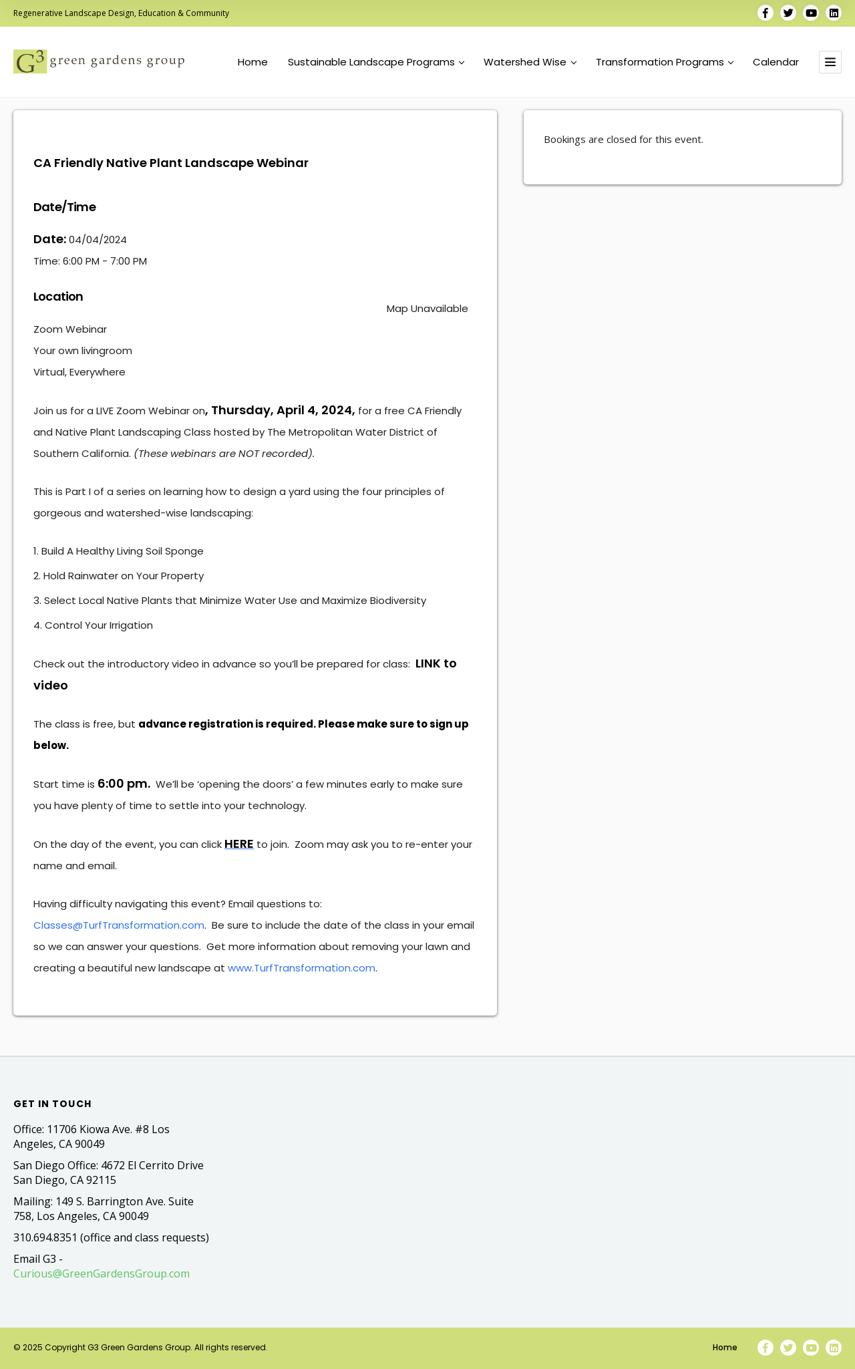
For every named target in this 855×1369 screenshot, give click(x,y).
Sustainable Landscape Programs (376, 62)
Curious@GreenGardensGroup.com (101, 1273)
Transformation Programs (664, 62)
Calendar (776, 62)
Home (253, 62)
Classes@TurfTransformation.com (118, 925)
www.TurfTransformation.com (301, 968)
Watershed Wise (530, 62)
